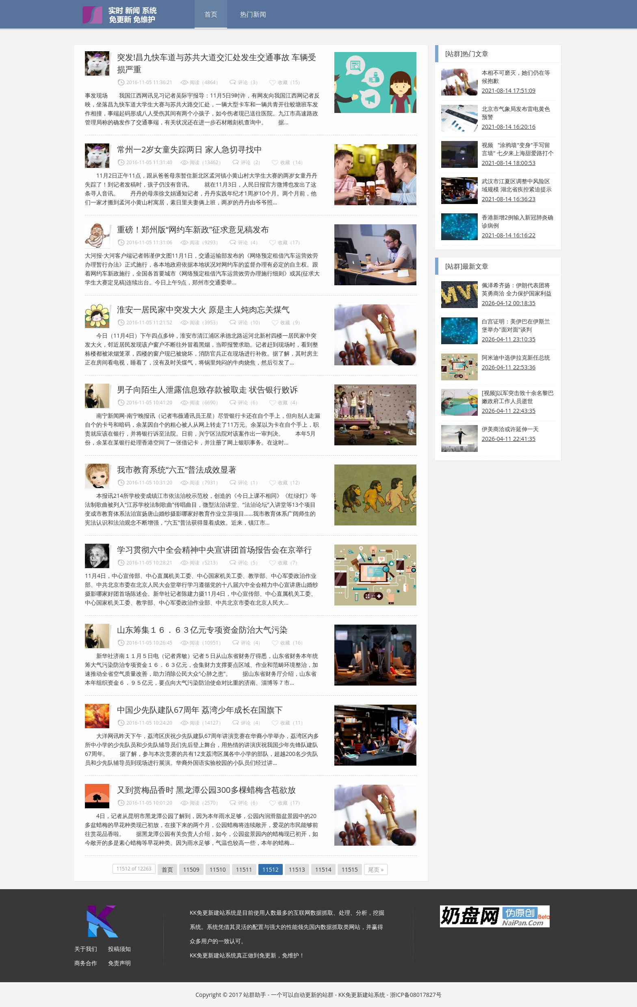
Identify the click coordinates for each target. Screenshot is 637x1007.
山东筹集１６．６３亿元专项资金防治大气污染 (202, 629)
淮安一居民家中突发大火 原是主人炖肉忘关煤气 (203, 309)
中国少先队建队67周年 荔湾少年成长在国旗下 (200, 709)
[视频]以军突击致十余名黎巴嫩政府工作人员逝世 (518, 397)
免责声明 (119, 963)
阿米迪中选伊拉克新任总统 (516, 357)
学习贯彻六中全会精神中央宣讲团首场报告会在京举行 (214, 549)
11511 (244, 869)
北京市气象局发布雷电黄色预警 (516, 113)
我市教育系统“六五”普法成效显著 (176, 469)
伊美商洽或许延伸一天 (510, 429)
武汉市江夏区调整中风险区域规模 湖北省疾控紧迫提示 (517, 185)
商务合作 (85, 963)
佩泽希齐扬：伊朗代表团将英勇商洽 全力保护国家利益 (517, 289)
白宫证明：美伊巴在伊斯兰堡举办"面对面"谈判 (516, 325)
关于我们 (85, 949)
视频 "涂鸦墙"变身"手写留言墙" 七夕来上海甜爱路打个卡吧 (518, 149)
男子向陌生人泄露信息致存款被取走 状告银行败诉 (207, 389)
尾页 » (376, 869)
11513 (297, 869)
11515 (350, 869)
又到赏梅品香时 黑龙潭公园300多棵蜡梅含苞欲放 (206, 789)
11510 (218, 869)
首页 (210, 14)
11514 (323, 869)
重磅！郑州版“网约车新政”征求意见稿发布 (193, 229)
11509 (191, 869)
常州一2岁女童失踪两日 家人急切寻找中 (189, 149)
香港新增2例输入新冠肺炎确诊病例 (517, 221)
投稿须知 (119, 949)
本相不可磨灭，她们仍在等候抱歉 (516, 77)
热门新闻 (253, 14)
